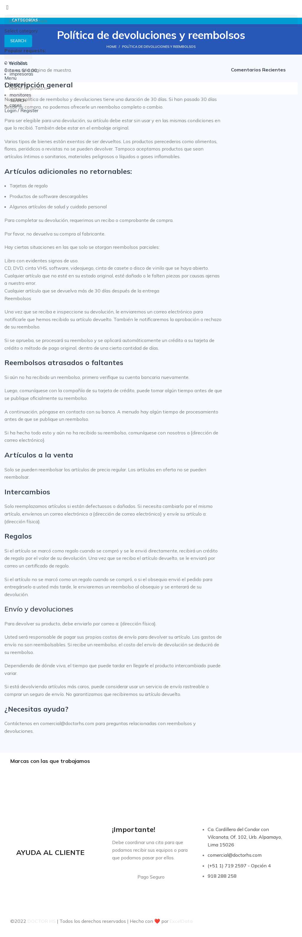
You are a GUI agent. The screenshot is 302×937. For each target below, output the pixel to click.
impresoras (21, 74)
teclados (18, 63)
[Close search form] (7, 7)
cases (15, 105)
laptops (17, 84)
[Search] (151, 21)
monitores (20, 95)
